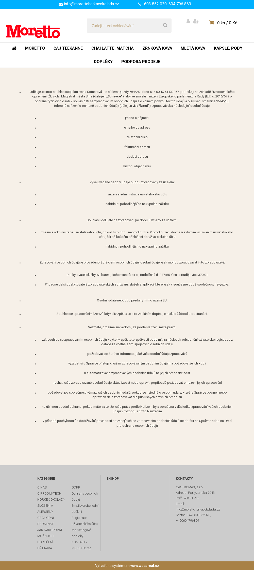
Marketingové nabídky (81, 533)
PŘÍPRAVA (44, 548)
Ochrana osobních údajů (85, 496)
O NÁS (42, 487)
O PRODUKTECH (49, 493)
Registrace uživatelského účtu (85, 521)
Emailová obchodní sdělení (85, 509)
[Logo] (41, 25)
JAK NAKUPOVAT (49, 530)
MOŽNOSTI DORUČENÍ (45, 539)
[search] (165, 25)
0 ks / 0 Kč (227, 22)
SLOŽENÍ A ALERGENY (45, 509)
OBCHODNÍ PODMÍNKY (45, 521)
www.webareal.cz (144, 566)
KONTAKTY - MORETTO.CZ (81, 545)
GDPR (76, 487)
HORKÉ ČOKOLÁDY (51, 499)
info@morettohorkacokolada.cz (91, 4)
